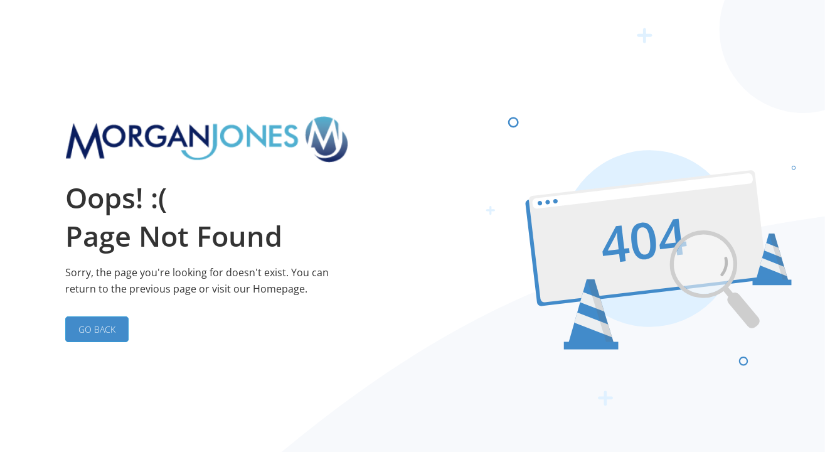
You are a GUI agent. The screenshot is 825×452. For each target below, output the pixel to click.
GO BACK (96, 329)
